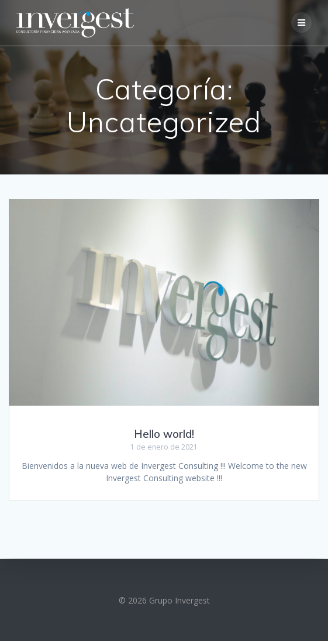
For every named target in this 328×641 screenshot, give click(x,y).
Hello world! (164, 434)
